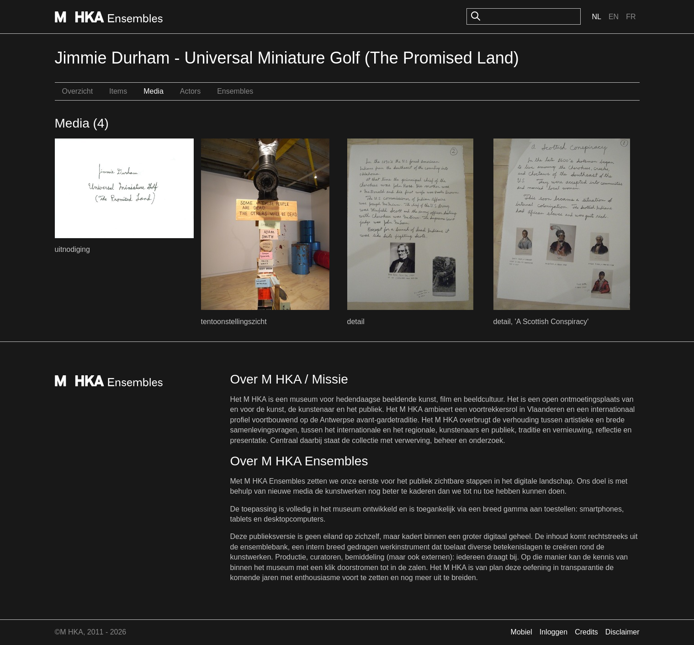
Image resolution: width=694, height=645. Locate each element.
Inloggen (553, 632)
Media (153, 91)
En (614, 17)
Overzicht (77, 91)
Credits (586, 632)
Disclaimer (622, 632)
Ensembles (235, 91)
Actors (190, 91)
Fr (631, 17)
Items (118, 91)
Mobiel (521, 632)
